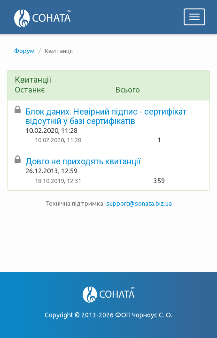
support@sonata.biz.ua (139, 203)
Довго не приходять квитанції (82, 161)
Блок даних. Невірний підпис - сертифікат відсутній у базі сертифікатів (105, 116)
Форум (24, 50)
